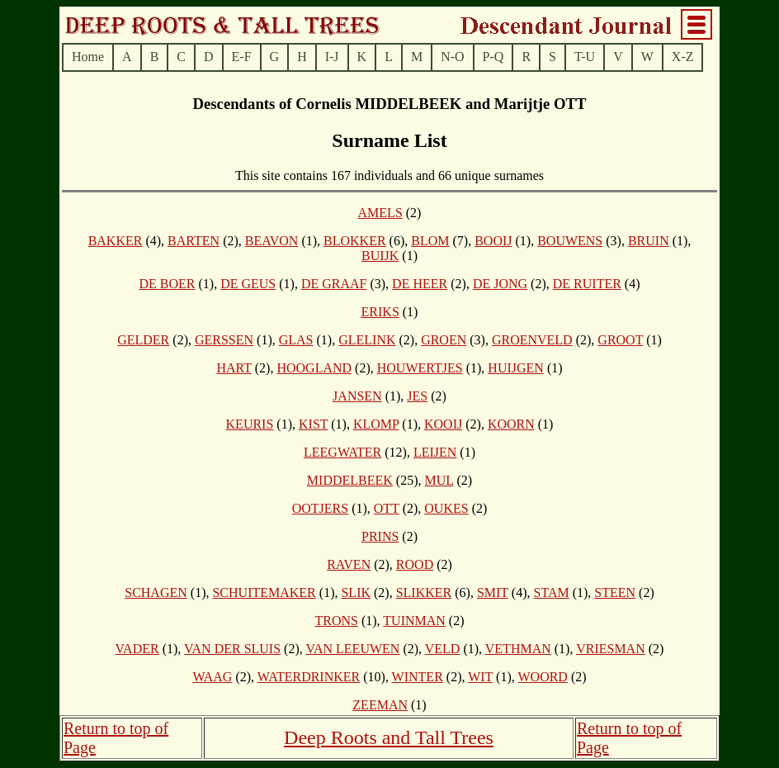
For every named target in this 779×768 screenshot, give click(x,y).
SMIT (492, 592)
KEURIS (250, 424)
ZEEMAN (380, 705)
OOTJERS (320, 508)
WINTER (417, 677)
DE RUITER (587, 284)
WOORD (542, 677)
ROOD (414, 564)
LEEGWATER (342, 452)
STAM (551, 592)
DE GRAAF (334, 284)
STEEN (614, 592)
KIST (313, 424)
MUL (439, 480)
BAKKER (115, 241)
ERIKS (380, 312)
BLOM (430, 241)
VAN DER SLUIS (232, 649)
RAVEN (349, 564)
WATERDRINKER (308, 677)
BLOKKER (354, 241)
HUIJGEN (516, 368)
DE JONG (500, 284)
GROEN (443, 340)
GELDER (143, 340)
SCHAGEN (156, 592)
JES (417, 396)
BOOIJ (493, 241)
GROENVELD (532, 340)
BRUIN (648, 241)
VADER (137, 649)
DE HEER (419, 284)
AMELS (380, 213)
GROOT (620, 340)
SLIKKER (424, 592)
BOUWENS (569, 241)
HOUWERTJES (420, 368)
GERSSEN (224, 340)
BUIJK (380, 256)
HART (233, 368)
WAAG (212, 677)
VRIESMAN (610, 649)
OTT (386, 508)
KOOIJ (443, 424)
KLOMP (376, 424)
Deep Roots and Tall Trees (388, 737)
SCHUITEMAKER (263, 592)
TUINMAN (414, 621)
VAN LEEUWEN (352, 649)
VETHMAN (518, 649)
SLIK (356, 592)
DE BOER (167, 284)
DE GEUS (248, 284)
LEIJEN (434, 452)
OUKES (446, 508)
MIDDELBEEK (350, 480)
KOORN (511, 424)
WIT (480, 677)
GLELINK (366, 340)
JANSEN (357, 396)
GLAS (296, 340)
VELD (442, 649)
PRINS (380, 536)
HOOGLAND (314, 368)
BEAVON (272, 241)
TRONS (335, 621)
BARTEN (194, 241)
